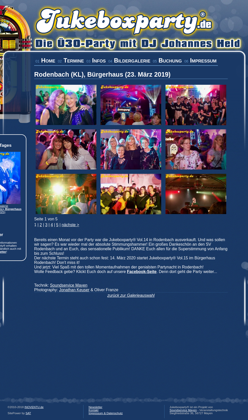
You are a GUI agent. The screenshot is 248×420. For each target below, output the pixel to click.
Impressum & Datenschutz (106, 413)
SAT (28, 413)
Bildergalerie (129, 60)
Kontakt (93, 410)
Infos (96, 60)
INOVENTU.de (34, 407)
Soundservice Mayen (68, 285)
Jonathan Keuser (74, 290)
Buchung (167, 60)
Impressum (200, 60)
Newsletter (95, 407)
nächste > (70, 225)
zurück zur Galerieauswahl (131, 295)
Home (45, 60)
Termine (71, 60)
